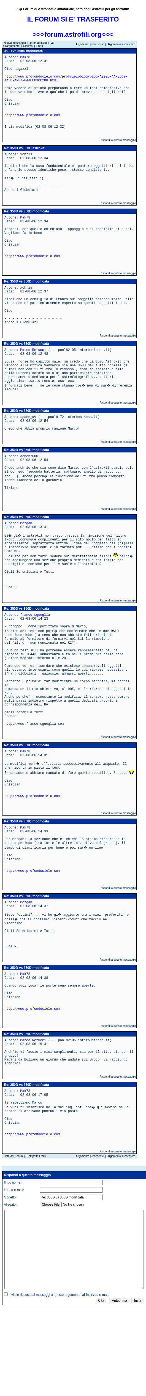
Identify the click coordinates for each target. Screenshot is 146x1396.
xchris (26, 154)
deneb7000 (29, 456)
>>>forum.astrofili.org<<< (73, 34)
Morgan (26, 523)
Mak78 (25, 57)
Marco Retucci (33, 350)
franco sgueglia (35, 615)
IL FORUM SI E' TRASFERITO (73, 19)
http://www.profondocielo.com (32, 115)
